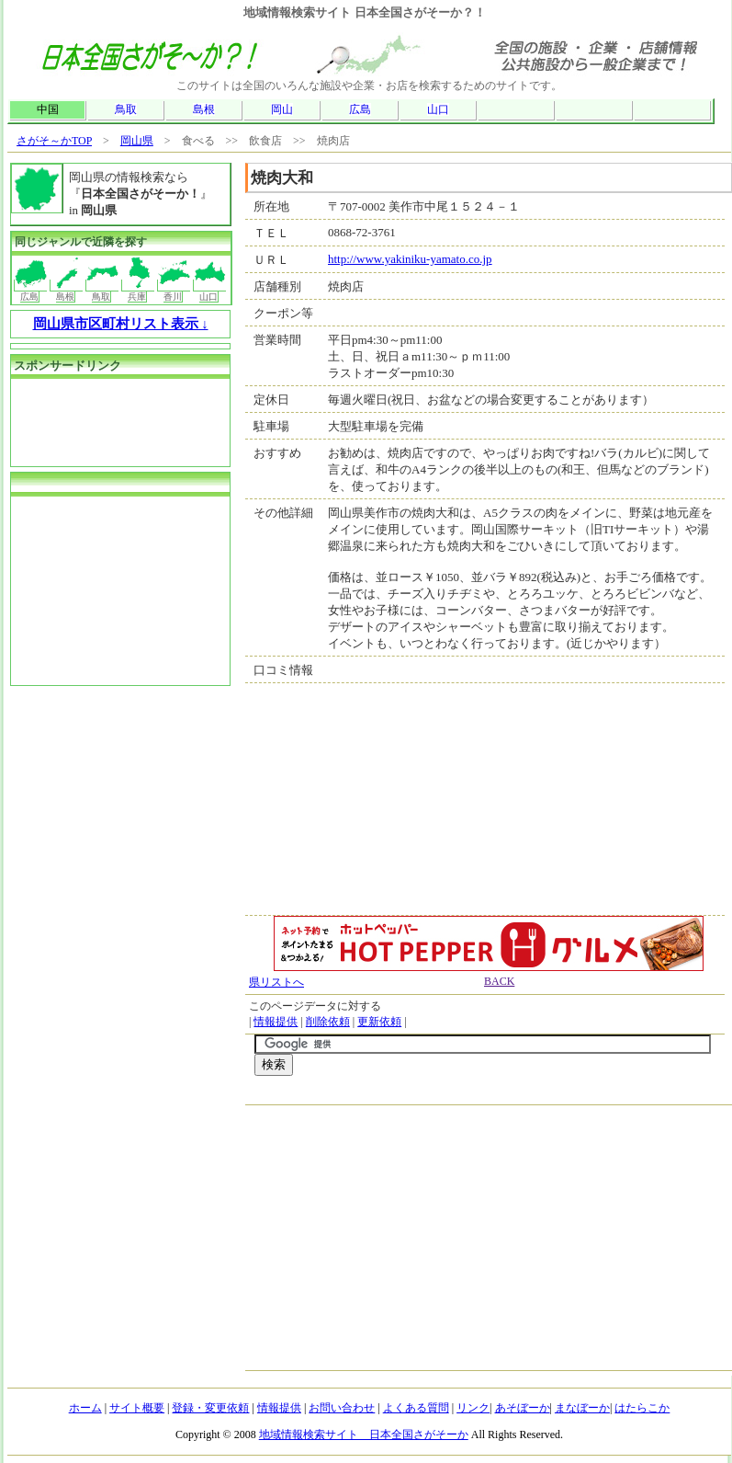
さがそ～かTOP (54, 140)
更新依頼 (379, 1021)
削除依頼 (328, 1021)
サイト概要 (136, 1407)
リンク (473, 1407)
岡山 (282, 109)
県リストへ (276, 982)
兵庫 (138, 291)
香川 (174, 291)
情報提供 (275, 1021)
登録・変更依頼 (210, 1407)
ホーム (85, 1407)
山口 (438, 109)
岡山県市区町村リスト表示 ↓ (120, 323)
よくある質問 (416, 1407)
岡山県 (136, 140)
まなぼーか (582, 1407)
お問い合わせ (342, 1407)
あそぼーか (522, 1407)
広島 (360, 109)
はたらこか (642, 1407)
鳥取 (126, 109)
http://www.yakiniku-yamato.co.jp (410, 259)
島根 (204, 109)
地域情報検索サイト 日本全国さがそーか (363, 1434)
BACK (499, 981)
